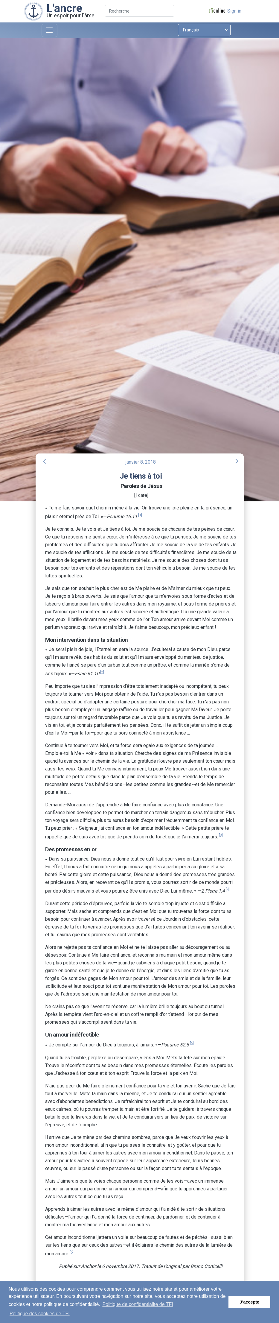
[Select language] (204, 30)
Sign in (234, 11)
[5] (192, 1043)
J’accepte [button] (249, 1302)
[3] (221, 835)
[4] (228, 889)
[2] (102, 672)
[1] (140, 515)
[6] (72, 1252)
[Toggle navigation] (49, 30)
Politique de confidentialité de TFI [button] (137, 1304)
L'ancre (64, 8)
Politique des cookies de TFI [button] (40, 1313)
